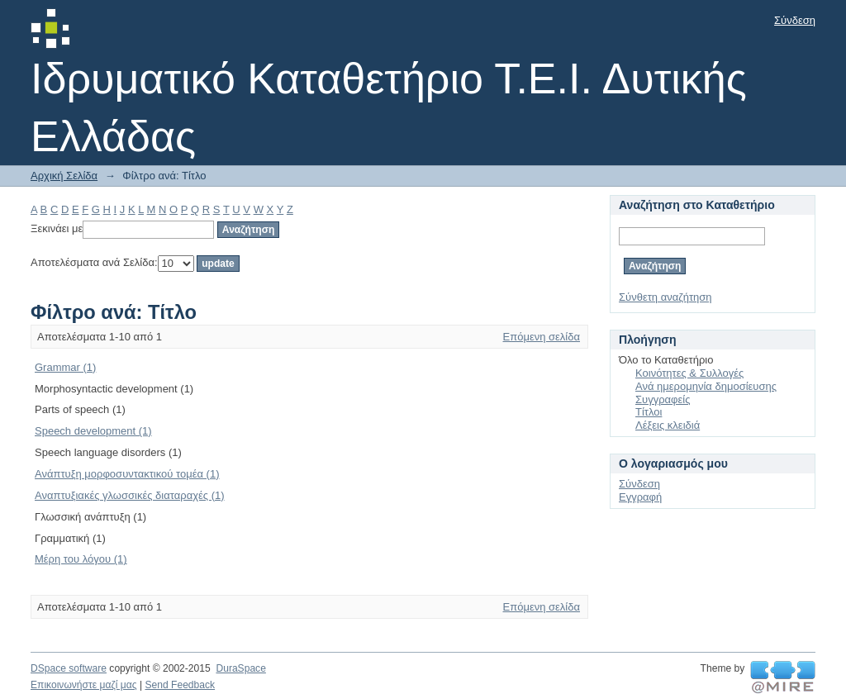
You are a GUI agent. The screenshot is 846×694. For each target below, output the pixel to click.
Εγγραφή (640, 497)
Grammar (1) (65, 367)
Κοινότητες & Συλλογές (689, 373)
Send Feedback (180, 685)
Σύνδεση (794, 20)
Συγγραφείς (662, 399)
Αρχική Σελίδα (64, 175)
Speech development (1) (93, 431)
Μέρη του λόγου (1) (81, 559)
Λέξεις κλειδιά (667, 425)
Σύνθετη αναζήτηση (665, 297)
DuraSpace (240, 668)
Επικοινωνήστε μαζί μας (84, 685)
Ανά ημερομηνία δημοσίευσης (706, 386)
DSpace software (69, 668)
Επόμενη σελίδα (541, 336)
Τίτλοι (648, 412)
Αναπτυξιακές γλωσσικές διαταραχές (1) (130, 495)
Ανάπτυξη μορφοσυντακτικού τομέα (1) (127, 474)
